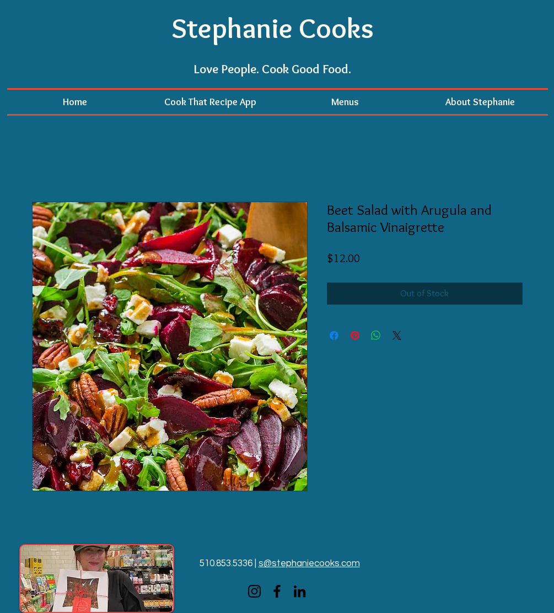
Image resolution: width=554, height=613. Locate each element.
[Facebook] (277, 591)
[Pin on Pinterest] (355, 335)
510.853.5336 (226, 563)
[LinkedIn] (299, 591)
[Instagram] (254, 591)
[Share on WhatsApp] (376, 335)
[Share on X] (397, 335)
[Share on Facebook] (334, 335)
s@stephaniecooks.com (309, 563)
